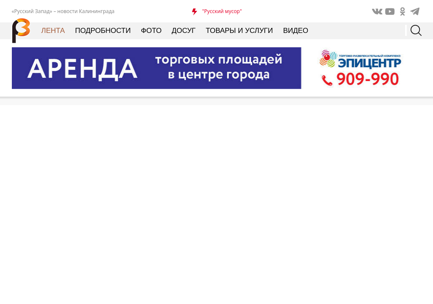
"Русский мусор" (222, 11)
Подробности (103, 31)
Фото (151, 31)
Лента (53, 31)
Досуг (183, 31)
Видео (295, 31)
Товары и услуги (239, 31)
